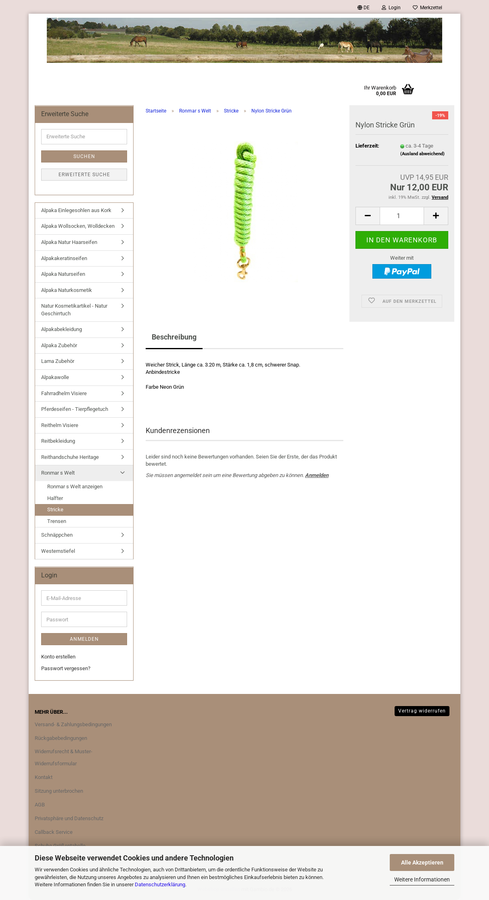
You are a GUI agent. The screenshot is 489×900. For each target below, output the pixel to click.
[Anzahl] (402, 216)
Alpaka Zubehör (59, 345)
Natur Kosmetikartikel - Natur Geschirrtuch (74, 310)
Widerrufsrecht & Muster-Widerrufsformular (63, 757)
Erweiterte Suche (84, 174)
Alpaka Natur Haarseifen (69, 242)
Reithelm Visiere (59, 425)
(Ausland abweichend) (422, 153)
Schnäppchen (57, 535)
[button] (363, 8)
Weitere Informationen (422, 879)
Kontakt (43, 777)
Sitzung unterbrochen (59, 791)
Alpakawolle (55, 377)
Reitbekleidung (58, 441)
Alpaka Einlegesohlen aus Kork (76, 210)
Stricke (55, 509)
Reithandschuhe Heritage (70, 457)
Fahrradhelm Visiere (64, 393)
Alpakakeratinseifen (64, 258)
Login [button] (391, 7)
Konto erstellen (58, 657)
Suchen (84, 156)
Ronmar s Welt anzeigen (74, 486)
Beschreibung (174, 337)
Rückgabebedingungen (61, 738)
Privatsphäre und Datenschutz (69, 818)
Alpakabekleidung (61, 329)
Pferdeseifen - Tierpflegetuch (74, 409)
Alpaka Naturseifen (63, 274)
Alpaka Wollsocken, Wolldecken (78, 226)
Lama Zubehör (57, 361)
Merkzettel (427, 7)
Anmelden (316, 475)
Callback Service (54, 832)
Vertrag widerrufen (422, 711)
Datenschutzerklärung (160, 884)
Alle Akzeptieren (422, 862)
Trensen (56, 521)
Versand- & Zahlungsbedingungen (73, 724)
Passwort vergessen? (65, 668)
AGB (40, 805)
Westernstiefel (58, 551)
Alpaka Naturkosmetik (66, 290)
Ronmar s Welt (58, 473)
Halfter (55, 498)
